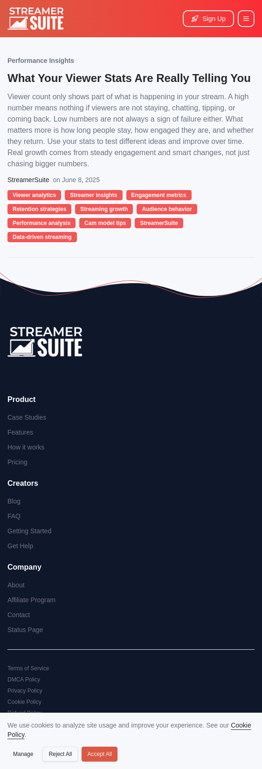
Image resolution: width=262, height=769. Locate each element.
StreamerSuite (159, 223)
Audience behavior (167, 209)
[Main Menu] (246, 18)
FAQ (14, 516)
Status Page (25, 629)
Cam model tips (105, 223)
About (16, 585)
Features (20, 432)
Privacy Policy (24, 690)
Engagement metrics (158, 195)
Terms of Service (28, 668)
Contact (18, 615)
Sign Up (208, 18)
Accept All (99, 754)
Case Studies (26, 417)
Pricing (17, 462)
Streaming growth (104, 209)
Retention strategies (39, 209)
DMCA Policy (23, 679)
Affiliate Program (31, 600)
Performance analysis (41, 223)
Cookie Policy (24, 702)
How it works (25, 447)
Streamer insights (93, 195)
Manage (23, 754)
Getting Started (29, 531)
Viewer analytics (34, 195)
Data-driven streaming (42, 237)
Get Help (20, 546)
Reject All (60, 754)
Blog (14, 501)
